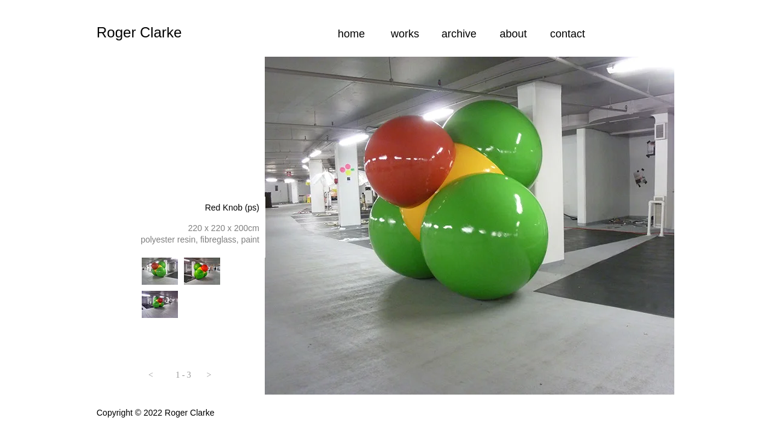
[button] (151, 376)
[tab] (160, 271)
